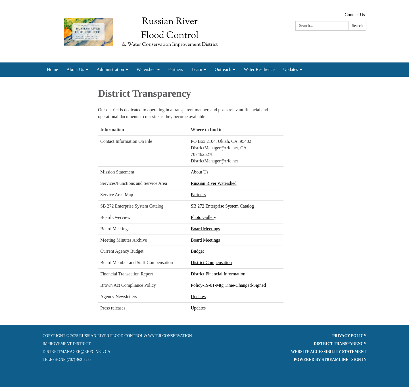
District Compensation (211, 262)
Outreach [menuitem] (223, 69)
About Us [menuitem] (75, 69)
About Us (199, 172)
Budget (197, 251)
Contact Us (355, 14)
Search (357, 26)
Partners (198, 194)
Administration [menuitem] (110, 69)
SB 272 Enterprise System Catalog (223, 206)
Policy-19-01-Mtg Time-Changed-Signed (229, 285)
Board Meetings (205, 228)
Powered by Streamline (321, 359)
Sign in (358, 359)
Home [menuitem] (52, 69)
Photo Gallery (203, 217)
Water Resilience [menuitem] (259, 69)
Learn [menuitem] (196, 69)
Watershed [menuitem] (146, 69)
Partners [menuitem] (175, 69)
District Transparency (340, 344)
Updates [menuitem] (290, 69)
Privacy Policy (349, 336)
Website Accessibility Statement (328, 352)
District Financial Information (218, 273)
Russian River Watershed (214, 183)
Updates (198, 296)
